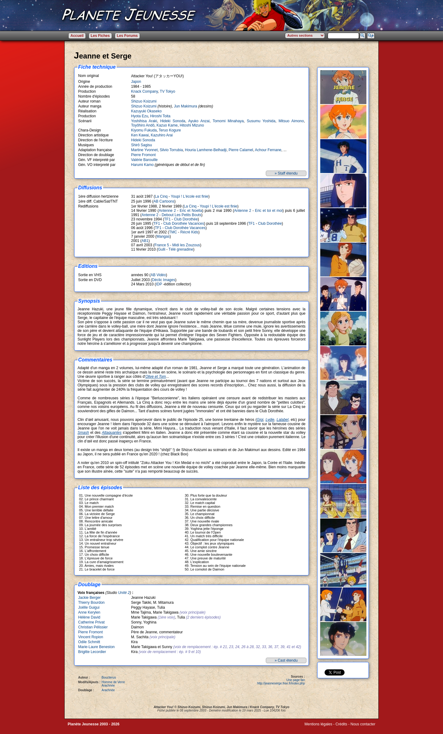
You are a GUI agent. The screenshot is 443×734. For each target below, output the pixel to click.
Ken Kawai (140, 135)
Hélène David (89, 617)
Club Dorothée (186, 219)
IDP (159, 284)
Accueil (77, 36)
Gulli (161, 249)
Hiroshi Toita (160, 116)
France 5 (161, 245)
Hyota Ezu (139, 116)
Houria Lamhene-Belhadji (205, 150)
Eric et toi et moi (269, 210)
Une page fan (295, 680)
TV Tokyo (167, 91)
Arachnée (108, 685)
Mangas (163, 236)
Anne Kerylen (89, 612)
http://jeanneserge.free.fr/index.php (281, 683)
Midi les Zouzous (186, 245)
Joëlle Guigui (88, 607)
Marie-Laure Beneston (96, 647)
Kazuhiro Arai (162, 135)
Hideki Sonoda (173, 121)
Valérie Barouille (144, 160)
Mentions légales (318, 724)
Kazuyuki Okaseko (146, 111)
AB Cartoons (164, 201)
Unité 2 (124, 593)
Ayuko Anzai (199, 121)
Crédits (341, 724)
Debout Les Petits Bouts (181, 215)
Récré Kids (189, 232)
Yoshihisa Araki (144, 121)
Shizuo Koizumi (144, 101)
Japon (136, 81)
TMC (173, 232)
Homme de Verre (113, 682)
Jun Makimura (185, 106)
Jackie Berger (89, 597)
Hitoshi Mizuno (192, 125)
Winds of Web (316, 728)
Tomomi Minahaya (228, 121)
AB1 (145, 241)
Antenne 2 (167, 210)
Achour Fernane (268, 150)
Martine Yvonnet (144, 150)
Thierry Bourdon (91, 602)
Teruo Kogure (170, 130)
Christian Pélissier (93, 627)
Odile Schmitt (89, 642)
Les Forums (127, 36)
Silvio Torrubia (171, 150)
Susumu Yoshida (261, 121)
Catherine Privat (91, 622)
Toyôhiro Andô (142, 125)
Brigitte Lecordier (92, 652)
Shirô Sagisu (141, 145)
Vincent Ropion (90, 637)
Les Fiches (100, 36)
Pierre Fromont (143, 155)
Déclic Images (163, 280)
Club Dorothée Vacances (183, 223)
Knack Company (144, 91)
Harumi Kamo (142, 165)
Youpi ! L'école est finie (189, 196)
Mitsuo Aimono (291, 121)
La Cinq (161, 196)
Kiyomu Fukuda (144, 130)
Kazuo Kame (167, 125)
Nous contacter (362, 724)
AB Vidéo (158, 275)
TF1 (167, 219)
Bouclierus (109, 677)
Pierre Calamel (241, 150)
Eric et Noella (191, 210)
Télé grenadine (181, 249)
